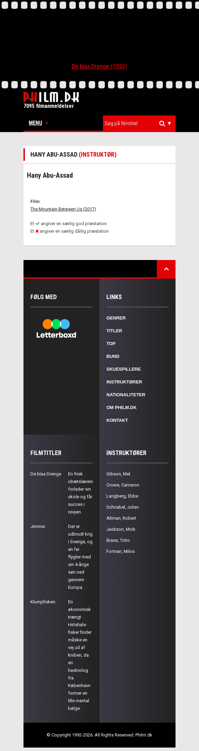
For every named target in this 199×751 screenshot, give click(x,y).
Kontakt (117, 420)
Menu (38, 123)
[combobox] (139, 123)
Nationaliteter (125, 394)
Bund (113, 356)
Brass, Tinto (118, 540)
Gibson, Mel (118, 473)
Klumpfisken (42, 601)
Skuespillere (123, 369)
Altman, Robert (121, 518)
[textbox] (141, 123)
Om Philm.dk (121, 407)
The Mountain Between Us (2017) (63, 209)
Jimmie (37, 526)
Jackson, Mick (120, 529)
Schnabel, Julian (122, 507)
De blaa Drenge (45, 473)
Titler (114, 330)
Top (111, 343)
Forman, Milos (120, 551)
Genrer (116, 318)
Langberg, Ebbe (122, 496)
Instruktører (124, 381)
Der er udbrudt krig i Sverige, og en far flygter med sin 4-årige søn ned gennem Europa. (80, 557)
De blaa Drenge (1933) (99, 66)
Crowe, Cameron (122, 485)
